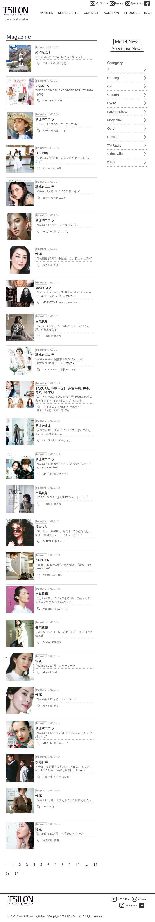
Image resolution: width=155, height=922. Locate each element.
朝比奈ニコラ (44, 119)
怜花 (38, 254)
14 (16, 873)
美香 (86, 388)
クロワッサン (50, 440)
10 (77, 864)
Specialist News (127, 48)
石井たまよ (43, 425)
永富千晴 (74, 388)
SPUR (46, 130)
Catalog (113, 78)
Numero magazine (66, 302)
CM (109, 86)
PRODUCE (132, 12)
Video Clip (115, 154)
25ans (46, 197)
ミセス (46, 168)
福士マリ (41, 526)
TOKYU (58, 100)
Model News (127, 41)
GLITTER (48, 541)
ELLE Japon (50, 407)
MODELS (46, 12)
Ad (109, 69)
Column (113, 95)
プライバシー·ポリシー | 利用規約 (26, 916)
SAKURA (42, 86)
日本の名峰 (49, 63)
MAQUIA (48, 231)
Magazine (41, 47)
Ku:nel (46, 575)
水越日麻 (41, 594)
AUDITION (111, 12)
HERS (46, 336)
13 (7, 873)
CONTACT (91, 12)
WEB (111, 162)
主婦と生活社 (50, 776)
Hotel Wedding (51, 369)
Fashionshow (117, 111)
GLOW (46, 642)
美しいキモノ (61, 608)
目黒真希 (41, 321)
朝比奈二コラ (44, 355)
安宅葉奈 (41, 627)
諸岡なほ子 (43, 52)
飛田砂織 (41, 153)
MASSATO (43, 287)
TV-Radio (114, 145)
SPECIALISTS (68, 12)
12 (95, 864)
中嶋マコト (59, 388)
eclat (45, 806)
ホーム (8, 19)
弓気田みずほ (44, 392)
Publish (112, 137)
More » (70, 296)
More (147, 13)
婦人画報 (48, 265)
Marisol (47, 672)
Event (111, 103)
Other (111, 128)
